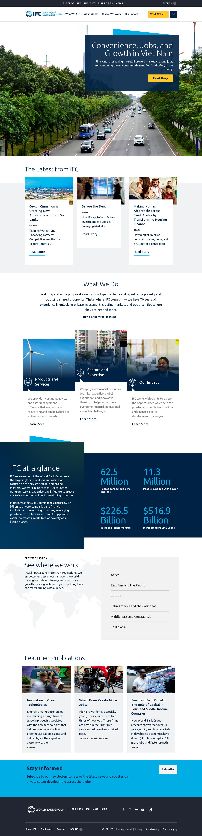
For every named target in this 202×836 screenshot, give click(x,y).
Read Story (160, 78)
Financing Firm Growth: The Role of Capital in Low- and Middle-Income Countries (149, 706)
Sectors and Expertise (97, 372)
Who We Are (72, 14)
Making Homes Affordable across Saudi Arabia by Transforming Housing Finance (150, 215)
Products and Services (46, 381)
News (119, 3)
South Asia (118, 627)
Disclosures (72, 3)
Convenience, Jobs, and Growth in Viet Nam (132, 49)
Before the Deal (94, 206)
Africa (115, 575)
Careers (61, 829)
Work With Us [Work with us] (158, 14)
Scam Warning (152, 829)
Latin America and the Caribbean (134, 606)
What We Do (91, 14)
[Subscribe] (168, 769)
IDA (81, 809)
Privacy (138, 829)
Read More (37, 251)
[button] (173, 14)
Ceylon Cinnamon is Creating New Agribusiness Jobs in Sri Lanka (46, 213)
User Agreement (124, 829)
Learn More (36, 424)
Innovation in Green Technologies (41, 702)
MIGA (95, 809)
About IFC (31, 829)
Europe (116, 595)
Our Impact (131, 14)
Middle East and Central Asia (131, 616)
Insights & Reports (98, 3)
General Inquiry (170, 829)
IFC (87, 809)
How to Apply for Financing (99, 316)
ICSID (104, 809)
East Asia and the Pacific (128, 585)
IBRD (73, 809)
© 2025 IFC (107, 829)
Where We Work (111, 14)
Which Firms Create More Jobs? (98, 702)
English (167, 3)
